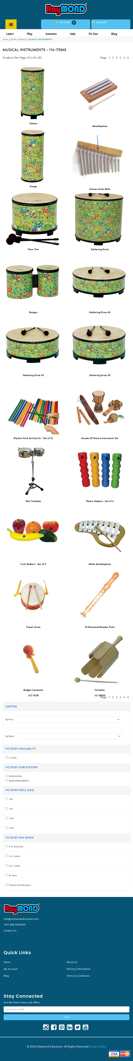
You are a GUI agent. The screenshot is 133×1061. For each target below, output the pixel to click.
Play (29, 34)
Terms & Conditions (78, 975)
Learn (10, 34)
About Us (71, 962)
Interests (51, 34)
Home (5, 39)
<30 (10, 799)
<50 (10, 809)
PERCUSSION (15, 776)
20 (28, 57)
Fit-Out (93, 34)
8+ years (12, 875)
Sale (72, 34)
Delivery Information (78, 969)
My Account (10, 969)
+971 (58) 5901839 (14, 924)
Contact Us (10, 930)
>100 (11, 828)
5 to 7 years (14, 866)
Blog (114, 34)
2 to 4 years (14, 856)
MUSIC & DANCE (18, 39)
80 (40, 57)
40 (34, 57)
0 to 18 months (15, 846)
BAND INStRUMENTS (18, 781)
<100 (11, 818)
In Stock (12, 757)
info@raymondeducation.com (21, 919)
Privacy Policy (97, 1046)
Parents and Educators (19, 885)
